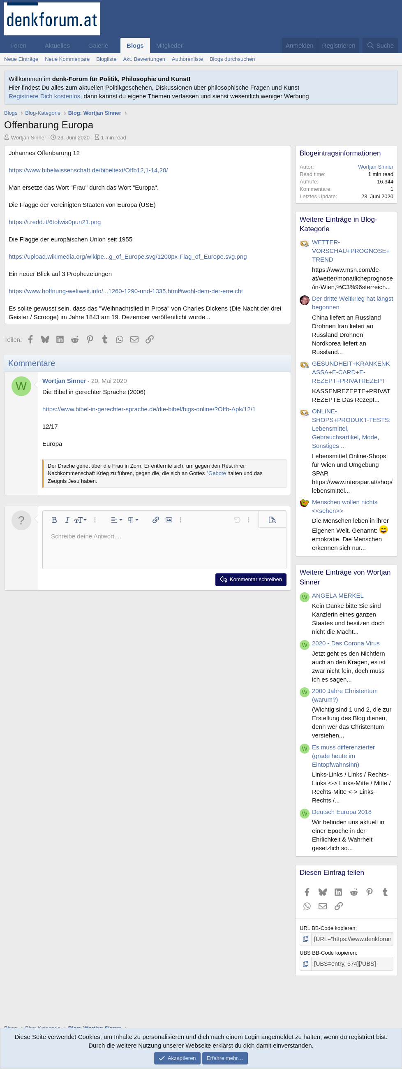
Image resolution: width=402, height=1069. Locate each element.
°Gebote (216, 473)
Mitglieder (169, 45)
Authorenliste (187, 59)
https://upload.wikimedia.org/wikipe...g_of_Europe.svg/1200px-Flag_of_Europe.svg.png (128, 256)
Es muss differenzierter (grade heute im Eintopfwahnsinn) (343, 756)
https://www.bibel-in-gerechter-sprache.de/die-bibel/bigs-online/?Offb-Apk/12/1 (149, 409)
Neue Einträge (21, 59)
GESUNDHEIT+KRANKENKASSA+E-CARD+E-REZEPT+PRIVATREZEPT (351, 372)
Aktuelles (57, 45)
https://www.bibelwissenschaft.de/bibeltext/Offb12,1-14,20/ (88, 170)
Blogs (135, 45)
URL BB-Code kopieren (327, 928)
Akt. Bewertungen (144, 59)
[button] (33, 45)
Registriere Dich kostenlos (44, 96)
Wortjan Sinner (28, 137)
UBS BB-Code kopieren (328, 952)
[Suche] (380, 45)
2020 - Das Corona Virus (346, 643)
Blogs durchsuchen (232, 59)
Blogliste (106, 59)
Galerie (98, 45)
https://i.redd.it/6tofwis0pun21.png (55, 221)
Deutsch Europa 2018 (342, 811)
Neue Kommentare (67, 59)
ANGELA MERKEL (338, 595)
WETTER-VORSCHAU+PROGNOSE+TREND (351, 251)
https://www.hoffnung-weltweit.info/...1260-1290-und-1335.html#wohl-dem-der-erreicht (126, 291)
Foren (18, 45)
